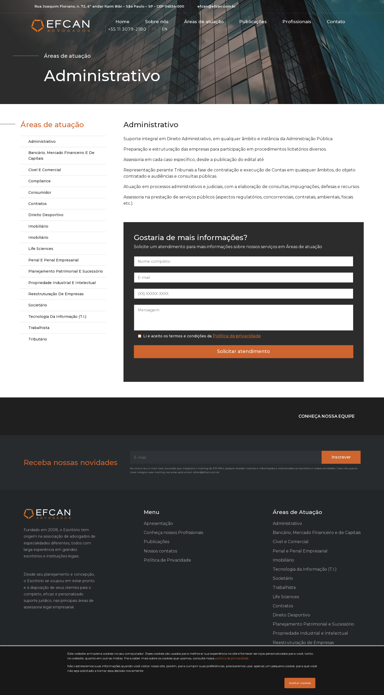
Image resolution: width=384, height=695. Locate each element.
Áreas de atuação (204, 21)
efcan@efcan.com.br (216, 6)
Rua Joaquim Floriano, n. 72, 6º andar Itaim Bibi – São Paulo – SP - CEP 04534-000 (109, 6)
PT (154, 29)
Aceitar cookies (300, 683)
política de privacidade (231, 658)
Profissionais (296, 21)
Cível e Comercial (44, 170)
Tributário (37, 339)
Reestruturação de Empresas (56, 294)
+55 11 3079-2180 (127, 29)
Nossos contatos (160, 551)
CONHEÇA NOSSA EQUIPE (326, 416)
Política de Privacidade (167, 560)
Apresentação (158, 523)
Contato (336, 21)
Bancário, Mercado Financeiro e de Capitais (61, 155)
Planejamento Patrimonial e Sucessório (65, 271)
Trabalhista (38, 327)
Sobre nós (156, 21)
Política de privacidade (237, 335)
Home (122, 21)
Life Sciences (40, 248)
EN (164, 29)
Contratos (37, 203)
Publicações (253, 21)
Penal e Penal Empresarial (53, 260)
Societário (37, 305)
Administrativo (42, 141)
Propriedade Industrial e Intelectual (62, 282)
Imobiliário (38, 226)
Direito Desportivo (45, 215)
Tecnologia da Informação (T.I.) (57, 316)
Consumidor (39, 192)
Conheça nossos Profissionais (173, 532)
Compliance (39, 181)
